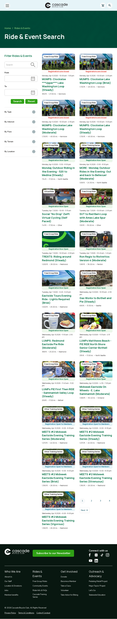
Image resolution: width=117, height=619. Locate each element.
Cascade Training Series (39, 595)
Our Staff (8, 581)
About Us (8, 577)
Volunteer (65, 590)
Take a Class (66, 586)
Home (8, 28)
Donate (64, 577)
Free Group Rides (40, 581)
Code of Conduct (43, 613)
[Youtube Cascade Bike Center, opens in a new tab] (90, 560)
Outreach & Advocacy (96, 574)
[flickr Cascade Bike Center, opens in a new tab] (96, 555)
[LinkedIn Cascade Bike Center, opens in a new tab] (96, 560)
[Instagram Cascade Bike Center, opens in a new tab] (107, 555)
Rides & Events (22, 28)
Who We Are (12, 571)
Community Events (40, 586)
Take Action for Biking (69, 595)
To (6, 86)
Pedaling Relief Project (98, 581)
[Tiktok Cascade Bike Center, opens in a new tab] (102, 555)
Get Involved (69, 571)
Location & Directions (13, 586)
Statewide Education (97, 595)
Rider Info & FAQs (40, 590)
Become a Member (68, 581)
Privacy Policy (10, 613)
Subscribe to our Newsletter (53, 553)
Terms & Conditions (26, 613)
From (7, 72)
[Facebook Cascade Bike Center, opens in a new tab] (90, 555)
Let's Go (92, 590)
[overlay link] (58, 74)
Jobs (6, 590)
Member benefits (11, 595)
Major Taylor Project (97, 586)
